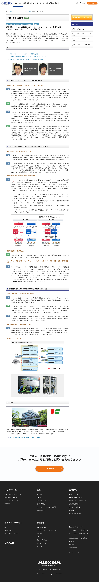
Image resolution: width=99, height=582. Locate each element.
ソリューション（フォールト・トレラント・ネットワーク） (81, 28)
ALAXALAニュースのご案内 (78, 538)
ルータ (39, 497)
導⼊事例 (7, 504)
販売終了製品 (41, 510)
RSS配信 (71, 541)
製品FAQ (71, 510)
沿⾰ (38, 537)
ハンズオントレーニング (12, 533)
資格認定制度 (8, 530)
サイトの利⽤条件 (41, 569)
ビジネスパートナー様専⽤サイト (79, 530)
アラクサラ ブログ (74, 552)
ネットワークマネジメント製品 (46, 507)
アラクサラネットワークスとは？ (47, 530)
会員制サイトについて (76, 527)
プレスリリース (41, 543)
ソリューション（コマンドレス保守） (81, 45)
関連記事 (39, 546)
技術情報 (29, 3)
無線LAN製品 (41, 504)
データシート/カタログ (76, 497)
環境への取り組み (42, 540)
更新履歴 (71, 544)
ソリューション (18, 3)
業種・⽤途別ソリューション (13, 494)
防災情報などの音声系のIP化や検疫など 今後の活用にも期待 (27, 59)
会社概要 (39, 533)
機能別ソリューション (11, 497)
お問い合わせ (73, 547)
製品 (24, 3)
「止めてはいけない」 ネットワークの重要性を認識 (24, 54)
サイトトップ (11, 11)
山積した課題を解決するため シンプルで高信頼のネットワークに (28, 56)
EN (85, 3)
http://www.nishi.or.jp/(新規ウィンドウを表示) (24, 437)
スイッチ (39, 494)
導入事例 (28, 11)
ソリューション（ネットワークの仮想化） (81, 34)
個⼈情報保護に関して (56, 569)
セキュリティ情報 (74, 507)
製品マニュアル (74, 494)
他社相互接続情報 (74, 504)
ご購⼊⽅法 (49, 3)
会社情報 (56, 3)
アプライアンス (41, 500)
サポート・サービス (39, 3)
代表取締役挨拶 (41, 527)
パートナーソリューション (12, 500)
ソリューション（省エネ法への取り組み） (81, 39)
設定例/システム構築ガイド (77, 500)
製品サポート (8, 527)
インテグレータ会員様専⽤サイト (79, 533)
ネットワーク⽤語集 (75, 513)
